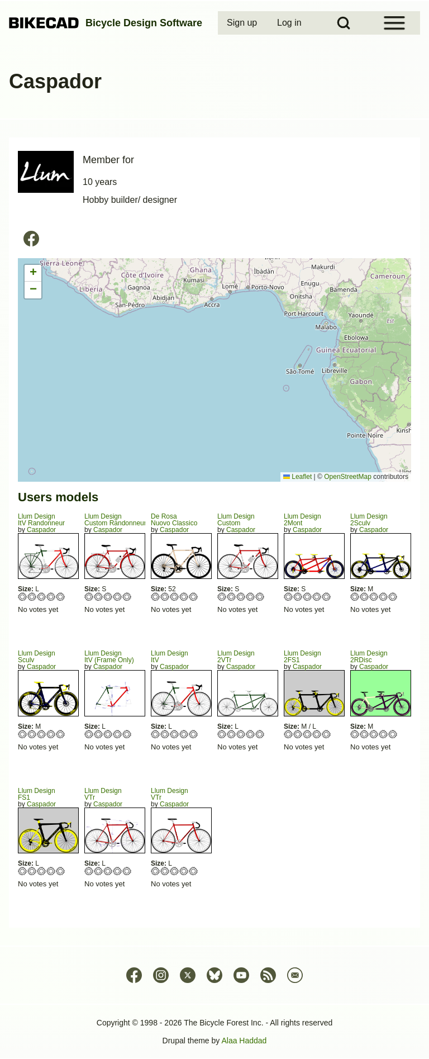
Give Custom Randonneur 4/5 (117, 596)
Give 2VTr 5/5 (260, 734)
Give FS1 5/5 (60, 871)
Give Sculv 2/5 (32, 734)
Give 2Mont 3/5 (307, 596)
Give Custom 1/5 (222, 596)
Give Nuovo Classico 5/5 (193, 596)
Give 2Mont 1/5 (288, 596)
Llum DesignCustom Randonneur (115, 519)
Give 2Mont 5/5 (326, 596)
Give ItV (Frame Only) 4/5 (117, 734)
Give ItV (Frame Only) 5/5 (127, 734)
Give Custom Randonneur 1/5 (89, 596)
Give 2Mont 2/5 (298, 596)
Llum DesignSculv (36, 656)
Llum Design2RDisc (369, 656)
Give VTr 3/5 (108, 871)
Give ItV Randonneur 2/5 (32, 596)
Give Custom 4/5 (250, 596)
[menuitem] (243, 23)
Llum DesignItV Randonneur (41, 519)
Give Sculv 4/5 (51, 734)
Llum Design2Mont (302, 519)
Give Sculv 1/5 (22, 734)
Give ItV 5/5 (193, 734)
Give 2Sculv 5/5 (393, 596)
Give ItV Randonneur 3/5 (41, 596)
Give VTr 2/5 (98, 871)
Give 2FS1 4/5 (317, 734)
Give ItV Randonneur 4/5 (51, 596)
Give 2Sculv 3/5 (374, 596)
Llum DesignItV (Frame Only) (109, 656)
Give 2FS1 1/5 (288, 734)
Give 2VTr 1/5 (222, 734)
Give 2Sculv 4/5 (383, 596)
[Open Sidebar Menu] (394, 23)
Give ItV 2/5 (165, 734)
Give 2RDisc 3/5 (374, 734)
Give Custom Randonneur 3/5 (108, 596)
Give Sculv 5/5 (60, 734)
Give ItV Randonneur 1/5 (22, 596)
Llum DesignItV (169, 656)
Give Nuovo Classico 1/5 (155, 596)
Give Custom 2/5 (231, 596)
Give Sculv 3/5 (41, 734)
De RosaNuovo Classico (174, 519)
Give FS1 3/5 (41, 871)
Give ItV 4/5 (184, 734)
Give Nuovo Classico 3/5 (174, 596)
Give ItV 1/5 (155, 734)
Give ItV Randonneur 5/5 (60, 596)
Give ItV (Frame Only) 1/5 (89, 734)
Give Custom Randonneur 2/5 (98, 596)
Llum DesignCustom (236, 519)
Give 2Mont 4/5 (317, 596)
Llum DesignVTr (103, 794)
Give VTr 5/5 (127, 871)
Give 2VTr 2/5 (231, 734)
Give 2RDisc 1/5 (355, 734)
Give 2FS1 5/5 (326, 734)
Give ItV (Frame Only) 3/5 (108, 734)
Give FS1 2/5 (32, 871)
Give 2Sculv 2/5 (364, 596)
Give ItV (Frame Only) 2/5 (98, 734)
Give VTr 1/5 (89, 871)
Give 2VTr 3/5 (241, 734)
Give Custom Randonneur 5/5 (127, 596)
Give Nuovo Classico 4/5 (184, 596)
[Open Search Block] (343, 23)
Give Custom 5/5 (260, 596)
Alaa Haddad (243, 1040)
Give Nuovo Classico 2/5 (165, 596)
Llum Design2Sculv (369, 519)
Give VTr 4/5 (117, 871)
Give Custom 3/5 (241, 596)
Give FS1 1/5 (22, 871)
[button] (33, 273)
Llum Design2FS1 (302, 656)
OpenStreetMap (347, 477)
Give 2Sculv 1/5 (355, 596)
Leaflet (297, 477)
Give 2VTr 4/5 (250, 734)
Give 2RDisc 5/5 (393, 734)
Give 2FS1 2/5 (298, 734)
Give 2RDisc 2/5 (364, 734)
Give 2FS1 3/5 (307, 734)
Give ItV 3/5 (174, 734)
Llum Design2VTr (236, 656)
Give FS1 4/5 (51, 871)
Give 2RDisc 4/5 (383, 734)
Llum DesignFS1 (36, 794)
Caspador (41, 530)
